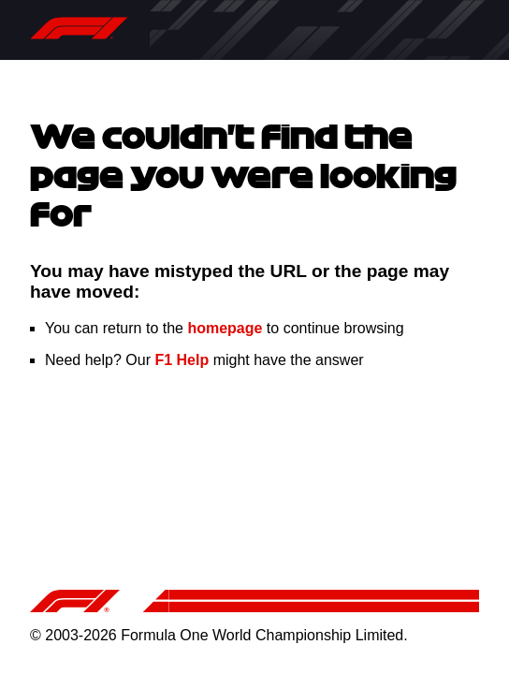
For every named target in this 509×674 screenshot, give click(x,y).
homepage (224, 328)
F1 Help (181, 360)
